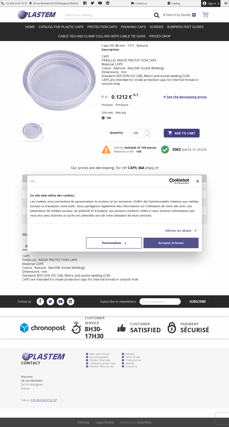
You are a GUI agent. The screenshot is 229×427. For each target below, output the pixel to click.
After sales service (98, 354)
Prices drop (160, 36)
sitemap (128, 363)
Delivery (128, 354)
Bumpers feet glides (185, 27)
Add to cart (181, 133)
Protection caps (102, 27)
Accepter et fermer (171, 243)
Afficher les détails (178, 230)
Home (30, 27)
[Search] (107, 15)
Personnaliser (114, 243)
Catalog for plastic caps (61, 27)
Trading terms (131, 360)
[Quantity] (138, 133)
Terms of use (131, 357)
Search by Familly (179, 15)
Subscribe (200, 301)
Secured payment (97, 357)
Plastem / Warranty (98, 360)
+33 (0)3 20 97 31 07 (13, 3)
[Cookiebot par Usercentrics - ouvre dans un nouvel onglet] (172, 181)
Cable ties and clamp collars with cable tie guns (101, 36)
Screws (156, 27)
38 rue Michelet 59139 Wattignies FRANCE (51, 3)
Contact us (129, 366)
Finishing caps (133, 27)
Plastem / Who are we (99, 366)
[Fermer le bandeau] (197, 181)
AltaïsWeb (144, 422)
